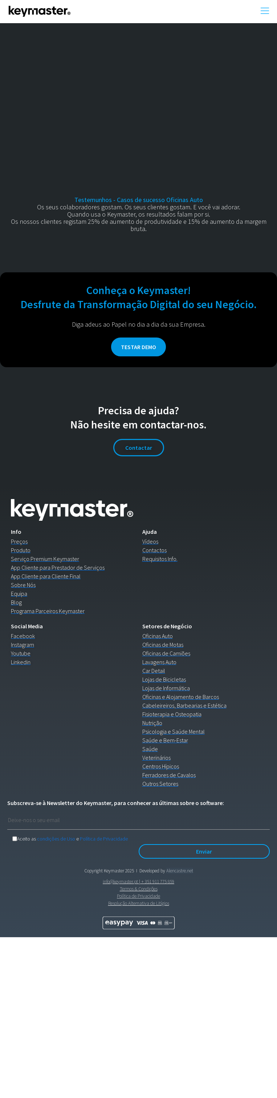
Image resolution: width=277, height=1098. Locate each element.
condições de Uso (56, 838)
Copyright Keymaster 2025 (109, 871)
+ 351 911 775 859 (157, 882)
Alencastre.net (179, 871)
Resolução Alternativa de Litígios (138, 903)
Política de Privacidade (104, 838)
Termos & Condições (139, 889)
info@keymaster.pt (120, 882)
